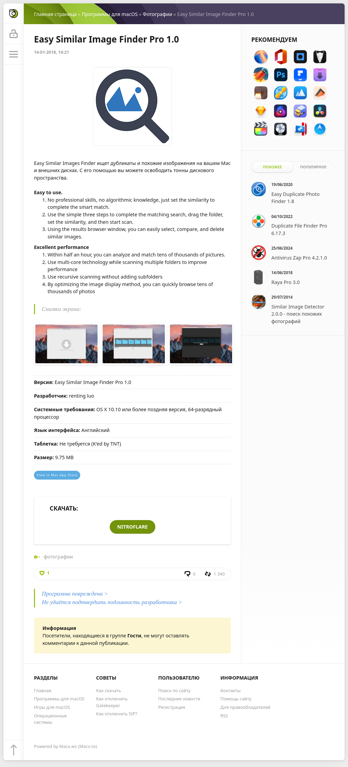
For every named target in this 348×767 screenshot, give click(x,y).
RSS (224, 716)
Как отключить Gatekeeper (111, 702)
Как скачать (108, 690)
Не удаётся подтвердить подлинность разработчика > (112, 602)
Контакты (230, 690)
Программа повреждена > (75, 593)
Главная (42, 690)
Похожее (272, 166)
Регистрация (172, 707)
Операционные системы (50, 719)
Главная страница (55, 14)
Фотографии (157, 14)
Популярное (313, 166)
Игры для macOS (52, 707)
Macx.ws (68, 746)
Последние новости (179, 699)
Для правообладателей (245, 707)
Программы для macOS (110, 14)
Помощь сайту (235, 699)
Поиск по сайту (174, 690)
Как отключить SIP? (116, 714)
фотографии (58, 556)
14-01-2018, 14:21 (51, 52)
